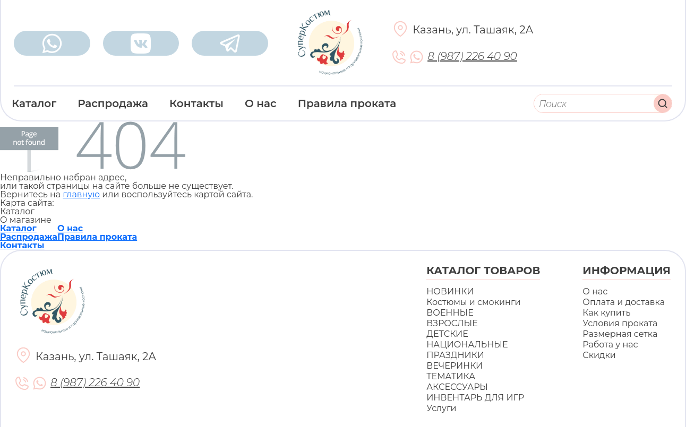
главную (81, 194)
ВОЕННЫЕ (450, 313)
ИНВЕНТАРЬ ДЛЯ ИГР (475, 398)
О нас (261, 103)
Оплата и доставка (623, 302)
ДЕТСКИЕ (447, 334)
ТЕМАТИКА (450, 376)
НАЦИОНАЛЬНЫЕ (467, 344)
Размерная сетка (619, 334)
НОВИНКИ (450, 291)
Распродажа (113, 103)
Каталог (34, 103)
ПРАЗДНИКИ (455, 355)
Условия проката (619, 323)
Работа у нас (610, 344)
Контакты (196, 103)
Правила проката (347, 103)
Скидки (598, 355)
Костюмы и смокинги (473, 302)
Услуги (441, 408)
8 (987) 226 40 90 (472, 56)
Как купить (606, 313)
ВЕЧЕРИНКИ (454, 366)
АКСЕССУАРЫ (457, 387)
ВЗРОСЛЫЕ (452, 323)
